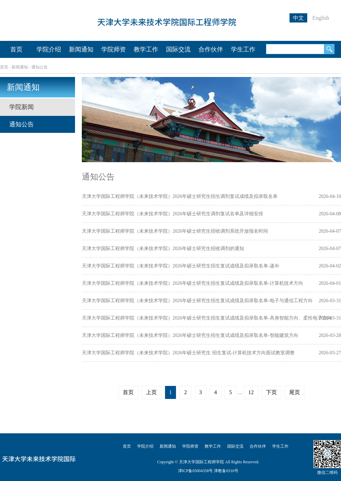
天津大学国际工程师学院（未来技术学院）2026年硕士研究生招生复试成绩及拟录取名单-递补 (180, 265)
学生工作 (243, 49)
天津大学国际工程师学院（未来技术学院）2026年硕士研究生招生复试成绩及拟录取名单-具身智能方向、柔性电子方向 (207, 318)
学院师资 (113, 49)
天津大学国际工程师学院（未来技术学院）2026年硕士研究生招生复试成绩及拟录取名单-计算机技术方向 (192, 283)
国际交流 (178, 49)
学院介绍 (48, 49)
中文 (298, 18)
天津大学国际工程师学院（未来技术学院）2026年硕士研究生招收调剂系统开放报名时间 (175, 231)
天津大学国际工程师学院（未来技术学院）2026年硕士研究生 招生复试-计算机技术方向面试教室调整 (188, 352)
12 (251, 392)
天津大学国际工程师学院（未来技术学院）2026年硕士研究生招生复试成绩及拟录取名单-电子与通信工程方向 (197, 300)
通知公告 (39, 67)
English (320, 18)
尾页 (294, 392)
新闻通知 (81, 49)
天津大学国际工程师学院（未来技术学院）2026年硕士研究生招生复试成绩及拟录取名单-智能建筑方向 (190, 335)
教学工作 (146, 49)
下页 (271, 392)
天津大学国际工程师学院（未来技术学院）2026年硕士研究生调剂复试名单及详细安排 (172, 213)
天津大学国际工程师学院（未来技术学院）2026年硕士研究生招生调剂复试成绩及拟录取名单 (180, 196)
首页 (16, 49)
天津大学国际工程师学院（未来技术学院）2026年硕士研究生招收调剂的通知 (163, 248)
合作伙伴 (210, 49)
